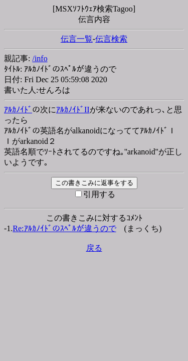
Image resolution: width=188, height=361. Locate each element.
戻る (94, 248)
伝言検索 (111, 39)
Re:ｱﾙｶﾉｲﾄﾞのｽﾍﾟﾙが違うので (64, 228)
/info (39, 58)
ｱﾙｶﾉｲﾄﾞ (18, 109)
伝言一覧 (77, 39)
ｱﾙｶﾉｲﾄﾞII (73, 109)
